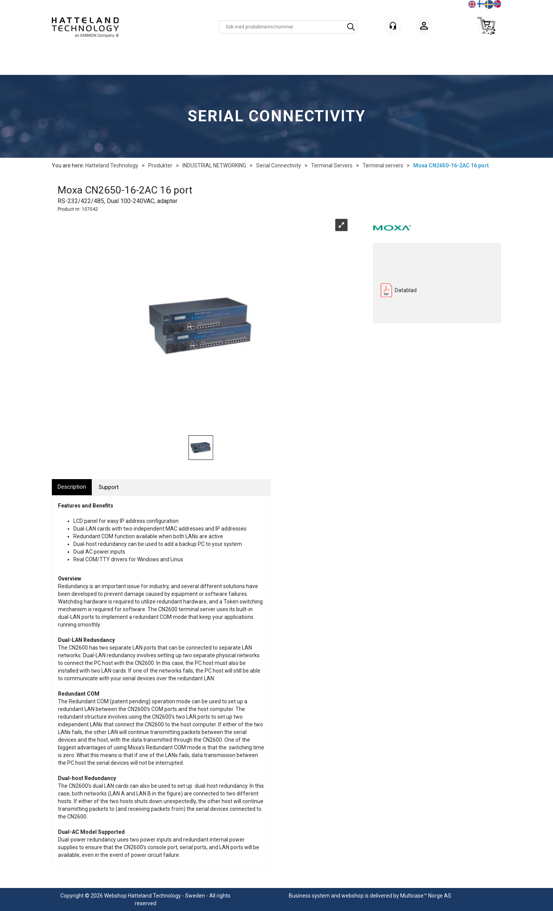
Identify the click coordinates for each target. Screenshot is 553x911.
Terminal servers (383, 165)
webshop (352, 896)
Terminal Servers (332, 165)
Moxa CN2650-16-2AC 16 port (451, 165)
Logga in (424, 27)
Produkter (160, 165)
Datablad (406, 290)
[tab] (72, 487)
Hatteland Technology (111, 165)
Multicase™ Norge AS (425, 896)
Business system (309, 896)
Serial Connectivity (278, 165)
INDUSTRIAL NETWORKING (214, 165)
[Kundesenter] (393, 26)
